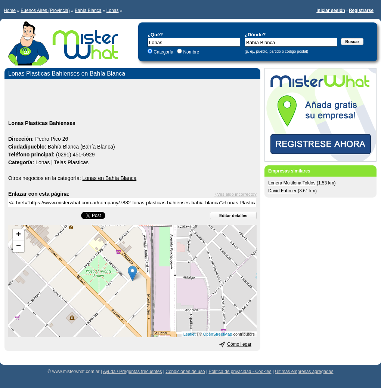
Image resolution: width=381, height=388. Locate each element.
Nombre (190, 52)
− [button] (18, 246)
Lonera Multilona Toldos (292, 183)
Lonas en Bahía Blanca (109, 178)
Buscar (352, 41)
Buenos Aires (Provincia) (45, 10)
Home (10, 10)
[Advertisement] (132, 101)
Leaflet (189, 334)
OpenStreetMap (217, 334)
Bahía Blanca (88, 10)
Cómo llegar (239, 344)
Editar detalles (233, 215)
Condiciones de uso (185, 371)
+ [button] (18, 235)
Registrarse (361, 10)
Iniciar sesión (330, 10)
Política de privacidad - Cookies (239, 371)
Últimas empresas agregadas (304, 371)
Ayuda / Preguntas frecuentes (132, 371)
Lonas (112, 10)
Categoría (163, 52)
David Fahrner (282, 190)
